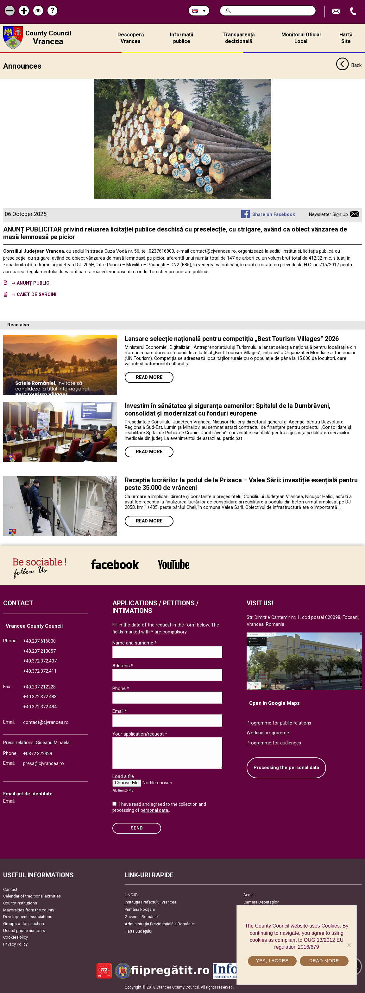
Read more (149, 377)
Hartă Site (346, 38)
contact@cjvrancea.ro (46, 722)
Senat (248, 894)
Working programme (268, 733)
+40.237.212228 (39, 686)
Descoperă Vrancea (130, 38)
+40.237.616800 (39, 641)
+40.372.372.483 (40, 697)
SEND (137, 828)
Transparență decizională (239, 38)
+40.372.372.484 (40, 707)
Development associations (27, 916)
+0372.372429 (37, 753)
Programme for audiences (274, 743)
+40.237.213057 (39, 651)
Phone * (120, 688)
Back (349, 66)
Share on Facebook (273, 214)
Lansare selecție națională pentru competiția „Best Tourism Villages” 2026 (232, 338)
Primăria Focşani (140, 909)
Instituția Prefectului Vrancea (150, 902)
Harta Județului (138, 931)
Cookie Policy (15, 937)
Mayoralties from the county (28, 909)
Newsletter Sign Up (328, 214)
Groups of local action (23, 923)
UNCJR (131, 894)
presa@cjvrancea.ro (43, 763)
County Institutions (20, 903)
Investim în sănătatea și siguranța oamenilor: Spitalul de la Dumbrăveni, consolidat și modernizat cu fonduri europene (227, 409)
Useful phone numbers (24, 930)
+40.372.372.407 (40, 661)
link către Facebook (115, 564)
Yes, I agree (272, 960)
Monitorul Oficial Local (301, 38)
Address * (122, 665)
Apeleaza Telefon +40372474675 (354, 11)
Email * (119, 711)
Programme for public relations (279, 722)
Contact (10, 889)
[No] (349, 945)
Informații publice (181, 38)
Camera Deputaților (261, 902)
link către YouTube (173, 564)
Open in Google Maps (274, 703)
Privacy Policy (15, 944)
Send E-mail (337, 11)
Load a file (123, 776)
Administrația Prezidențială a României (160, 924)
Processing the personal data (286, 767)
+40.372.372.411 (40, 671)
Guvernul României (142, 916)
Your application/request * (139, 734)
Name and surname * (134, 642)
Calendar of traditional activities (32, 896)
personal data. (155, 810)
